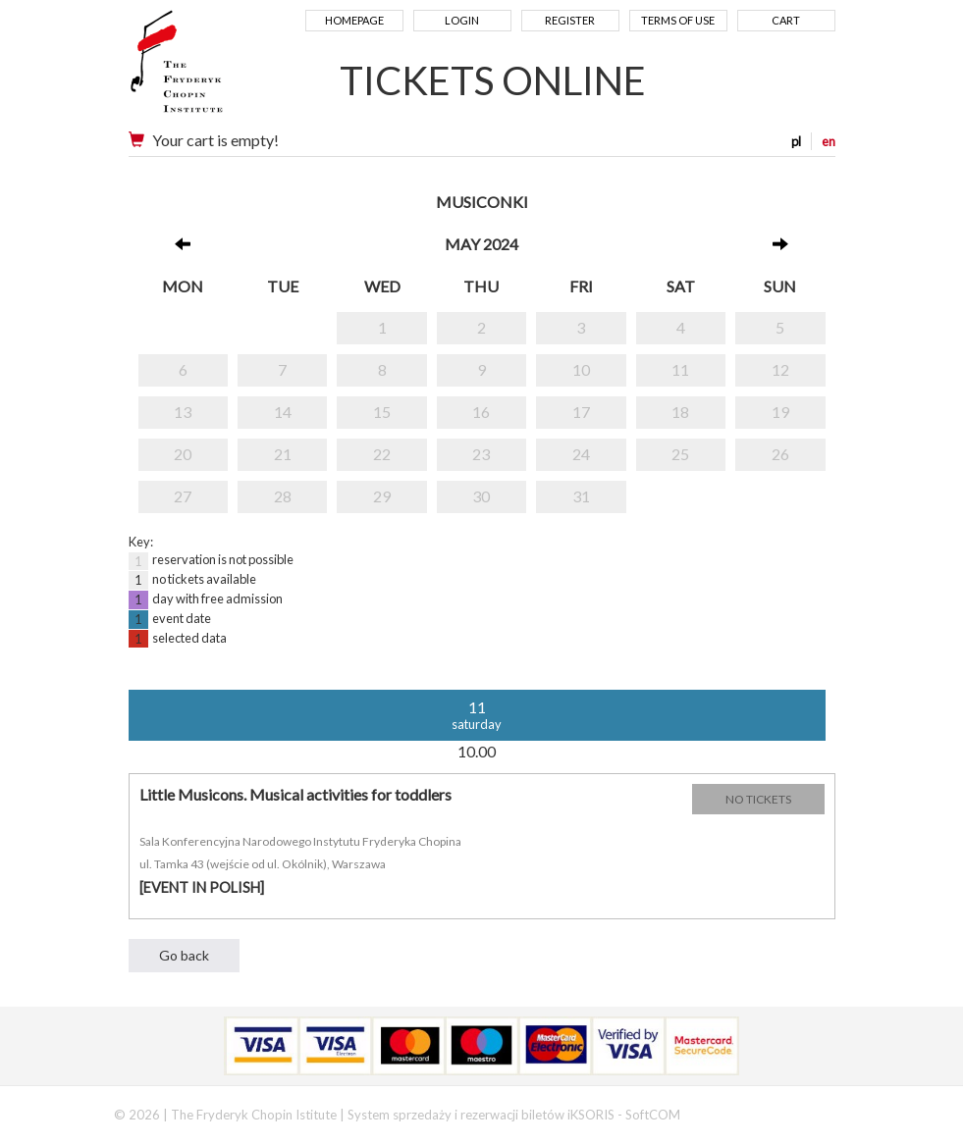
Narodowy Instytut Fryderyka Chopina (214, 69)
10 (581, 369)
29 (382, 496)
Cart (786, 20)
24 (581, 453)
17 (581, 411)
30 (481, 496)
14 (283, 411)
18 (680, 411)
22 (382, 453)
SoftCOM (652, 1114)
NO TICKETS (758, 799)
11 (680, 369)
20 (182, 453)
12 (780, 369)
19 (780, 411)
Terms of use (678, 20)
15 (382, 411)
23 (481, 453)
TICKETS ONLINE (493, 80)
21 (283, 453)
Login (462, 20)
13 (182, 411)
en (828, 141)
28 (283, 496)
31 (581, 496)
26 (780, 453)
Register (570, 20)
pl (796, 141)
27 (182, 496)
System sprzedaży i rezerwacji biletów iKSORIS (481, 1114)
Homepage (354, 20)
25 (680, 453)
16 (481, 411)
